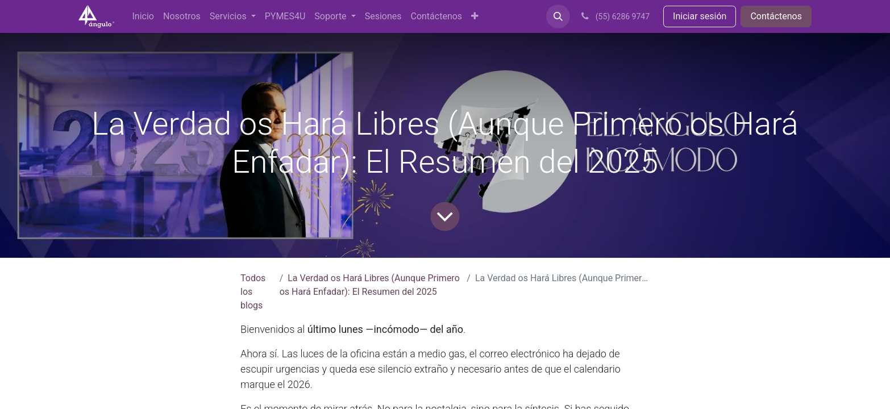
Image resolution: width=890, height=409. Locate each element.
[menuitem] (143, 16)
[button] (558, 16)
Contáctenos (776, 16)
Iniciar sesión (699, 16)
